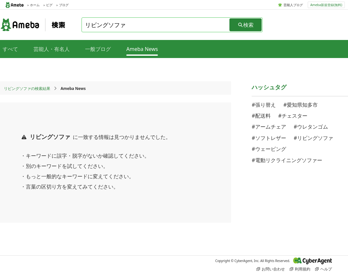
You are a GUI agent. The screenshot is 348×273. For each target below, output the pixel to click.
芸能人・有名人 (52, 49)
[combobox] (155, 24)
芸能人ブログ (293, 5)
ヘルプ (323, 269)
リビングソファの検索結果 (27, 88)
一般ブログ (98, 49)
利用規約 (300, 269)
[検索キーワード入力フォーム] (155, 24)
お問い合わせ (270, 269)
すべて (10, 49)
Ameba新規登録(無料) (326, 5)
